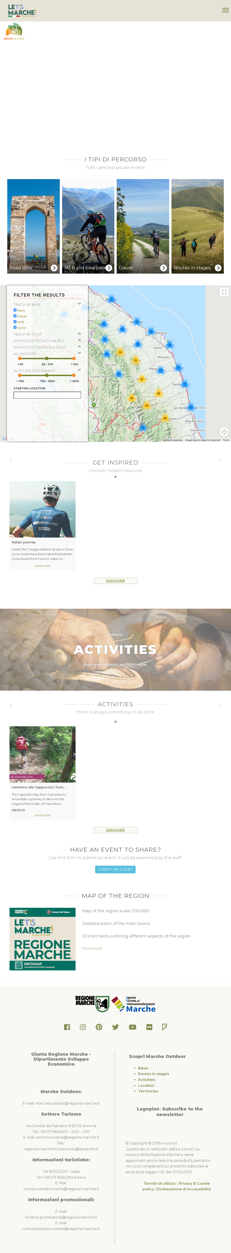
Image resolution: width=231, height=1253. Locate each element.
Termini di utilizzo (159, 1183)
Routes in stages (153, 1074)
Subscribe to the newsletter (180, 1111)
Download (92, 948)
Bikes (143, 1068)
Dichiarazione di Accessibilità (184, 1189)
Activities (146, 1080)
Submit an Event (115, 869)
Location (146, 1085)
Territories (148, 1091)
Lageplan (148, 1109)
